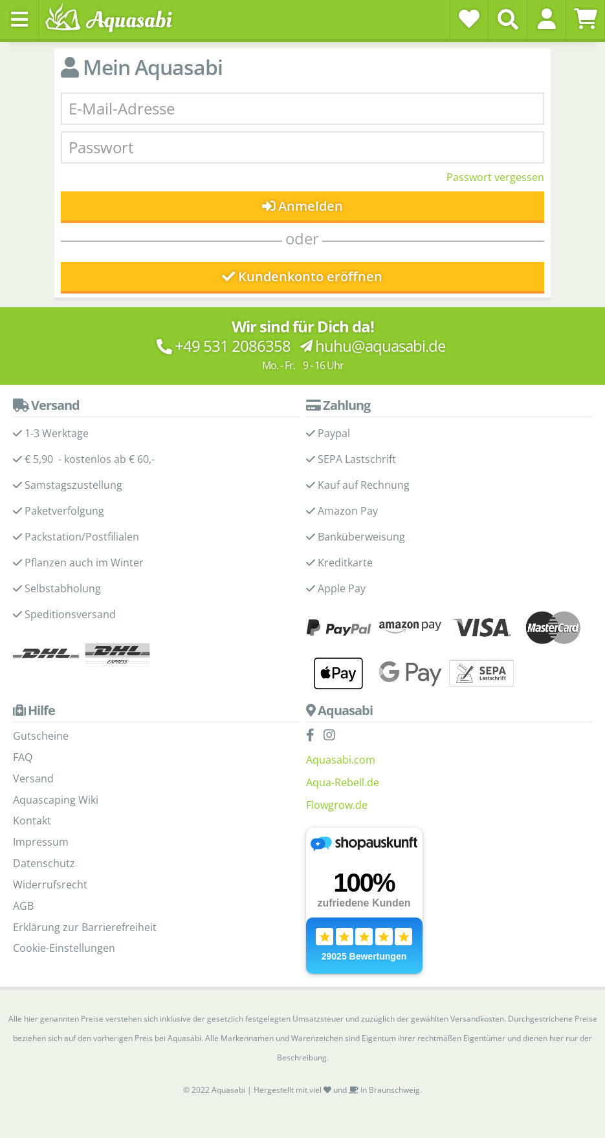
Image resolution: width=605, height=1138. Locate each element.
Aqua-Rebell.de (342, 782)
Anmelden (302, 206)
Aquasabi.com (340, 760)
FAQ (22, 757)
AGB (23, 906)
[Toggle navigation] (19, 19)
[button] (546, 19)
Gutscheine (41, 736)
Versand (33, 778)
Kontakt (32, 820)
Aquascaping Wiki (55, 800)
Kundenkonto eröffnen (302, 276)
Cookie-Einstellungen (64, 948)
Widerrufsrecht (50, 884)
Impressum (41, 842)
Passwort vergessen (495, 177)
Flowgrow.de (337, 805)
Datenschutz (44, 863)
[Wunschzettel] (469, 19)
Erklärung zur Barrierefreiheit (85, 927)
